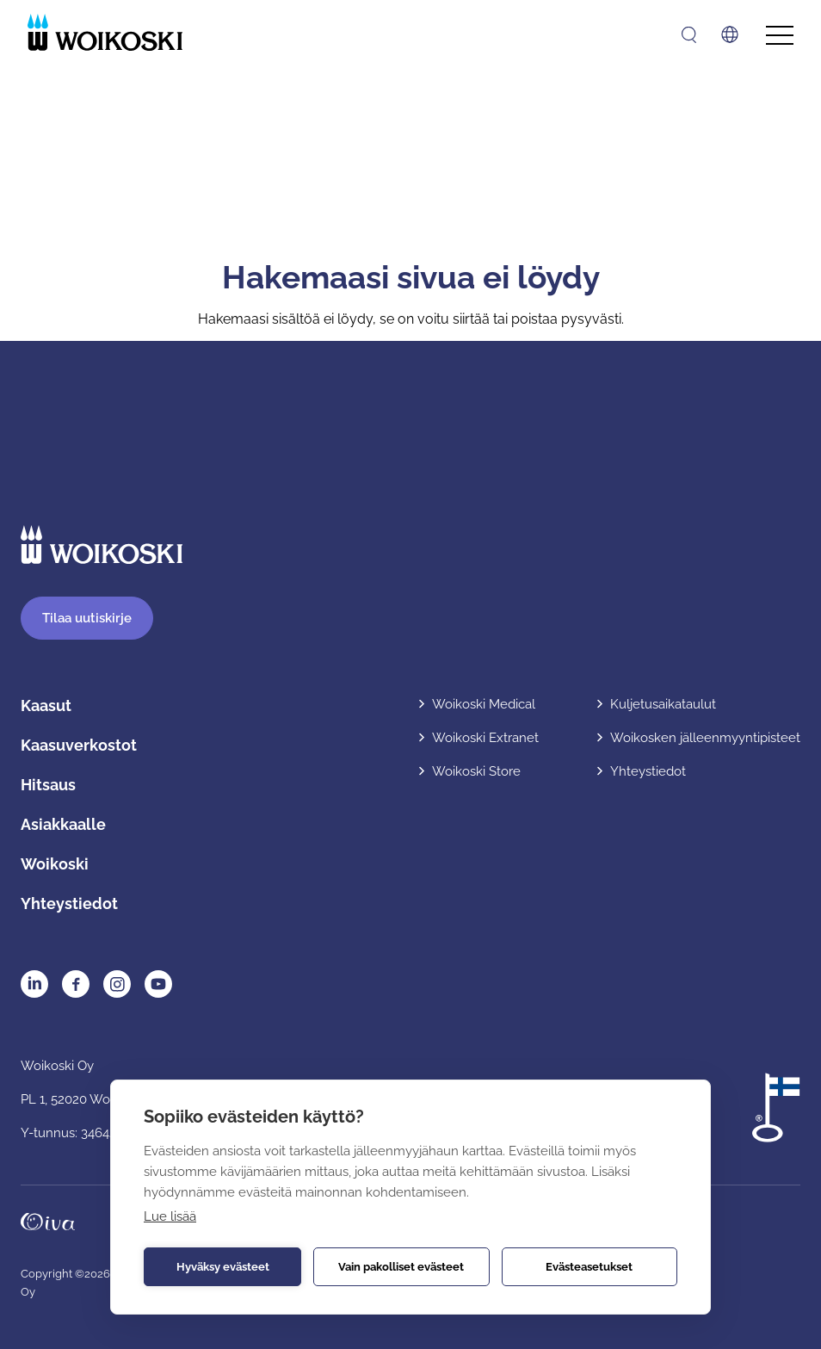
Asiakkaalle (63, 824)
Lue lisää (170, 1216)
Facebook (76, 984)
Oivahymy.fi (48, 1221)
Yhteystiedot (69, 903)
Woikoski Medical (483, 704)
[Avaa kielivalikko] (729, 34)
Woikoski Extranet (485, 738)
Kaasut (46, 705)
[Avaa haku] (689, 35)
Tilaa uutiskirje (87, 618)
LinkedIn (34, 984)
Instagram (117, 984)
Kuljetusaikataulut (663, 704)
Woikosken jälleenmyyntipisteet (705, 738)
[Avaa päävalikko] (779, 36)
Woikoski (55, 864)
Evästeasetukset (589, 1266)
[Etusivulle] (105, 32)
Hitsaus (48, 785)
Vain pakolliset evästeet (401, 1266)
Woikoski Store (476, 771)
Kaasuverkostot (79, 745)
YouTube (158, 984)
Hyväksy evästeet (222, 1266)
